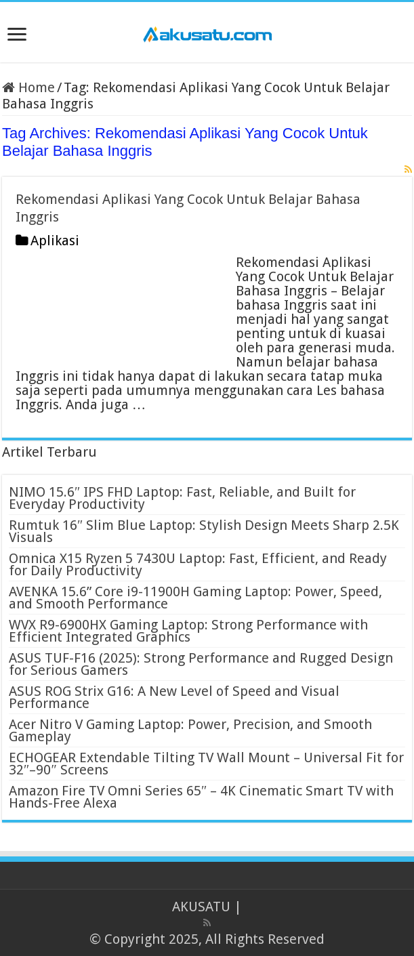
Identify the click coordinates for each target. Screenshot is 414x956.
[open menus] (16, 35)
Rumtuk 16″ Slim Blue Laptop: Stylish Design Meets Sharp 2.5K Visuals (204, 531)
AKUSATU (201, 906)
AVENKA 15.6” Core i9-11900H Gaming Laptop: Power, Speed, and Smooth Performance (195, 597)
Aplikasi (54, 240)
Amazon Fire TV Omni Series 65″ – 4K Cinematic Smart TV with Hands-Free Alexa (201, 797)
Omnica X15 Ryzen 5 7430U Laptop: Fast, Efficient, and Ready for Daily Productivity (198, 564)
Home (28, 87)
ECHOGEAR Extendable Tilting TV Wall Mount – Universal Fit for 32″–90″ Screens (206, 763)
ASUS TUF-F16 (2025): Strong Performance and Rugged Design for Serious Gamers (201, 664)
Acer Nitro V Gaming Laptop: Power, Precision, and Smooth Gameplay (190, 730)
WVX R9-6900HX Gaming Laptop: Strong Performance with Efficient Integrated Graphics (188, 631)
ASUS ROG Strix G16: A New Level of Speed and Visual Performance (174, 697)
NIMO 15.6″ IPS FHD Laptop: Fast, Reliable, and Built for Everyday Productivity (182, 498)
